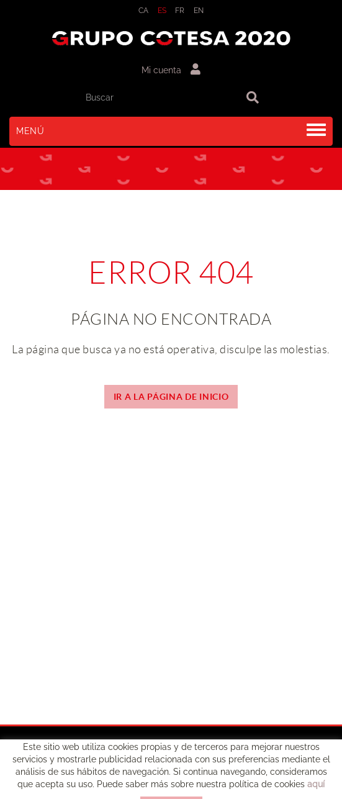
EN (199, 10)
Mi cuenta (171, 69)
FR (180, 10)
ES (162, 10)
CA (143, 10)
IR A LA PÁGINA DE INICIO (171, 397)
